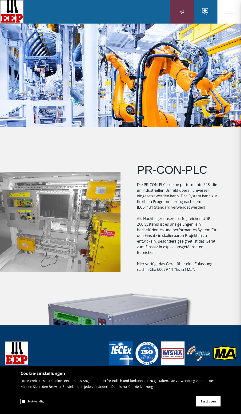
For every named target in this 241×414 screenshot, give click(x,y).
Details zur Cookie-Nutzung (132, 386)
